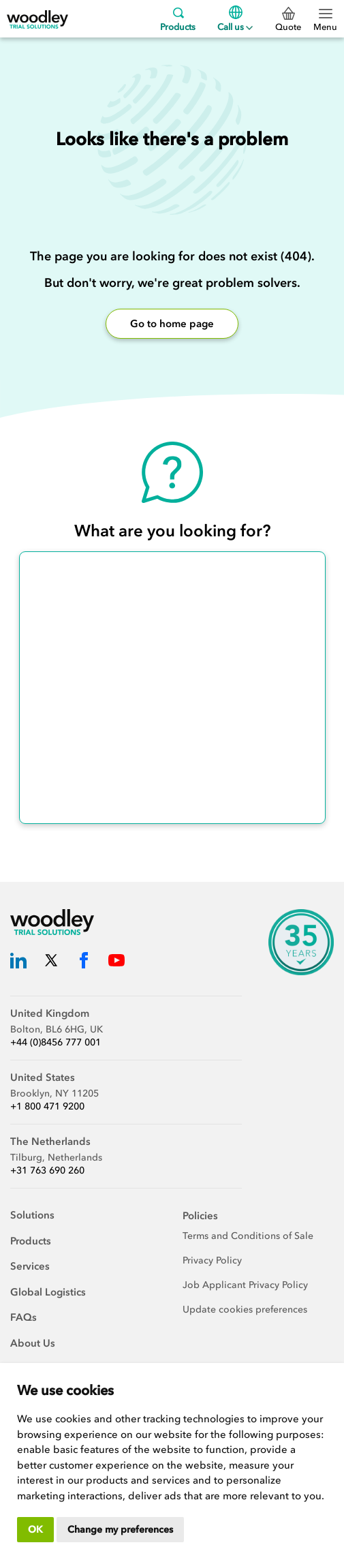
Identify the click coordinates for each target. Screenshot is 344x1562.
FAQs (23, 1317)
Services (30, 1266)
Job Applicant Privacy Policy (245, 1285)
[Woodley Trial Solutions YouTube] (116, 962)
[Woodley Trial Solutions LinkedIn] (18, 962)
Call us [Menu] (235, 18)
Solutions (32, 1215)
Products (178, 18)
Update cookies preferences (245, 1309)
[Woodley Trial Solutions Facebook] (84, 962)
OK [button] (35, 1529)
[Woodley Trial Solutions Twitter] (51, 962)
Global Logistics (48, 1292)
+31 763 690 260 (47, 1170)
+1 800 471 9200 (47, 1106)
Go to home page (172, 324)
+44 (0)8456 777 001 (55, 1042)
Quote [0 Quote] (288, 20)
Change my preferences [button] (120, 1529)
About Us (32, 1343)
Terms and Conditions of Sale (248, 1236)
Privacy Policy (212, 1260)
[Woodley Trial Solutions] (37, 19)
